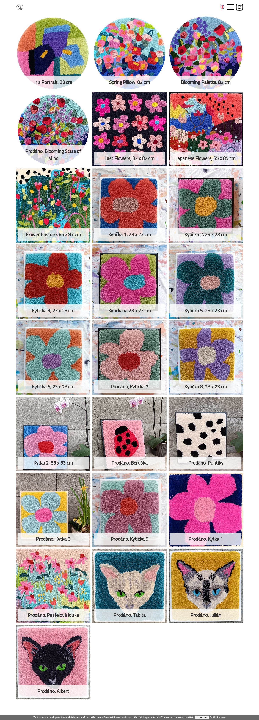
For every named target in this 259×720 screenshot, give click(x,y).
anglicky (222, 7)
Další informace (217, 717)
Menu (226, 5)
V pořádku (202, 717)
